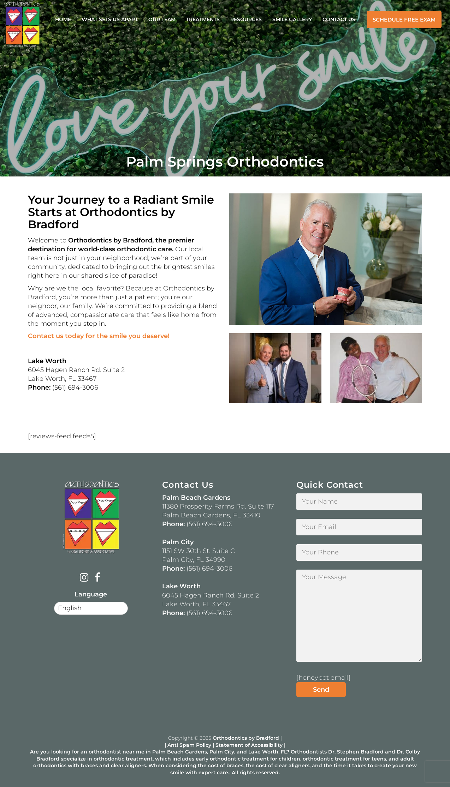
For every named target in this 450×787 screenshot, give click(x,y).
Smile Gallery (292, 19)
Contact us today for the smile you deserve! (99, 336)
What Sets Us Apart (110, 19)
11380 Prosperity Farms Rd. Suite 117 (218, 506)
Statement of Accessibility (249, 745)
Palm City (221, 752)
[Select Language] (91, 608)
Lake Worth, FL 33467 (196, 604)
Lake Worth (263, 752)
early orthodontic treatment (232, 759)
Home (63, 19)
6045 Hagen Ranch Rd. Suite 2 (210, 595)
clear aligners (128, 765)
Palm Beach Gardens (179, 752)
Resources (246, 19)
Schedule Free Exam (404, 19)
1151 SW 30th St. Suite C (198, 551)
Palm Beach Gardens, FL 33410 (211, 515)
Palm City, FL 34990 (193, 560)
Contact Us (338, 19)
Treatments (203, 19)
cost (213, 765)
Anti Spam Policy (189, 745)
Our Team (162, 19)
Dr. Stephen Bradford (356, 752)
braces (89, 765)
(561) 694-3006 (209, 524)
